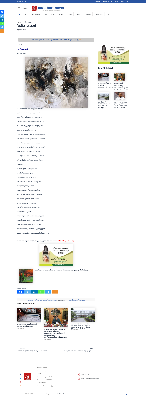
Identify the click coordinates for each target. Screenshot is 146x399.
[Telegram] (48, 292)
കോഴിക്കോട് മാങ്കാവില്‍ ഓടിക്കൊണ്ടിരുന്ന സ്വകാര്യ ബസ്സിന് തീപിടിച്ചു (61, 271)
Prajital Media (61, 394)
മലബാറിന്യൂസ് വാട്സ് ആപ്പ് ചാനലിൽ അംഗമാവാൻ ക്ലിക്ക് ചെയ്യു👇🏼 (56, 40)
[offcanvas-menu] (18, 8)
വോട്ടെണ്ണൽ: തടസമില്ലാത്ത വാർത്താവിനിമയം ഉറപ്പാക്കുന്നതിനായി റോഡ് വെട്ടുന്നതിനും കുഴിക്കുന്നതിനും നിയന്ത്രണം (55, 334)
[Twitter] (27, 292)
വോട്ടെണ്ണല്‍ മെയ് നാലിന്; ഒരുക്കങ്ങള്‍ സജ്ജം (27, 326)
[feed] (20, 385)
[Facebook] (20, 292)
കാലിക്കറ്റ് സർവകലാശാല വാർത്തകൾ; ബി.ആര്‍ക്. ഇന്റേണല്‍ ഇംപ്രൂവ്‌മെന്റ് (81, 326)
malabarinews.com (39, 394)
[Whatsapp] (41, 292)
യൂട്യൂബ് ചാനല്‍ (61, 301)
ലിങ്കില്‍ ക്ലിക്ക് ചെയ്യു (66, 241)
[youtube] (20, 382)
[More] (55, 292)
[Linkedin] (34, 292)
